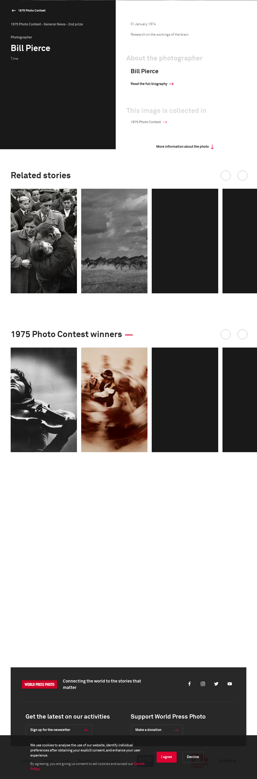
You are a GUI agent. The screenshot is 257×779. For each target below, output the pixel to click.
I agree (166, 757)
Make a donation (148, 730)
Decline (193, 757)
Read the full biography (149, 237)
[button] (226, 329)
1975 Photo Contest (32, 10)
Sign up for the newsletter (50, 730)
